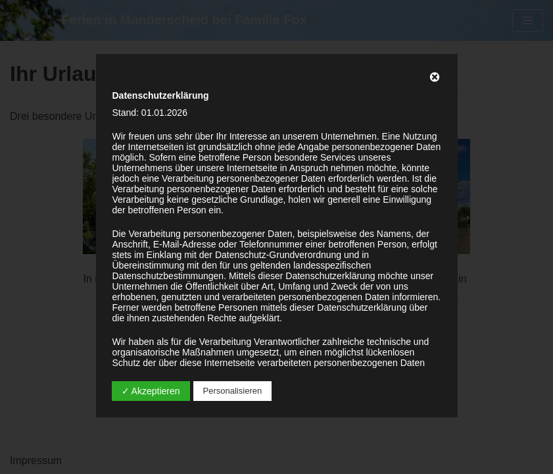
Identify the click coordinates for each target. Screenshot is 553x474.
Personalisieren (232, 391)
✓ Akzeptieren (151, 391)
